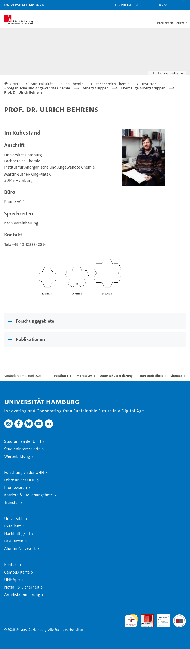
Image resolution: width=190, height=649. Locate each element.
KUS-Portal (123, 4)
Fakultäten (13, 541)
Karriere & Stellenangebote (28, 495)
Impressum (84, 375)
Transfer (11, 502)
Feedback (61, 375)
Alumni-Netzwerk (20, 548)
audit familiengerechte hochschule (131, 620)
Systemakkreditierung (179, 616)
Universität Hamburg (24, 4)
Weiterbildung (17, 456)
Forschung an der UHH (24, 472)
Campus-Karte (17, 572)
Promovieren (15, 487)
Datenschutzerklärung (116, 375)
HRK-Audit (161, 618)
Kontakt (11, 564)
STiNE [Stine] (139, 4)
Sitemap (176, 375)
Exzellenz (12, 526)
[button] (162, 5)
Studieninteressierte (22, 449)
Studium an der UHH (22, 441)
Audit (145, 616)
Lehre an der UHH (20, 480)
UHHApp (12, 579)
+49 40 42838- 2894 (29, 244)
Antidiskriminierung (22, 594)
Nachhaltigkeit (17, 533)
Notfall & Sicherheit (21, 587)
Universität (14, 518)
